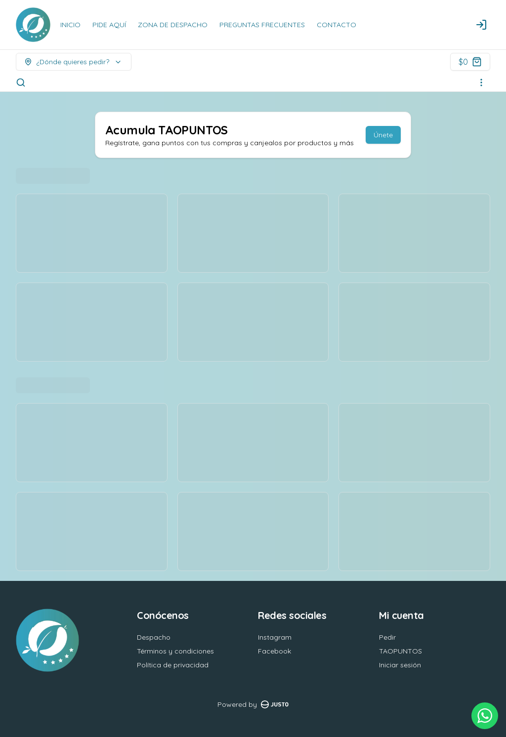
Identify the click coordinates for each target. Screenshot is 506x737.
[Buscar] (21, 82)
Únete (383, 134)
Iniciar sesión (400, 664)
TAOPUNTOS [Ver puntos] (400, 651)
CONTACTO (336, 24)
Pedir (387, 637)
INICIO (70, 24)
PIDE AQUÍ (109, 24)
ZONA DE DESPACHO (173, 24)
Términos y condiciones (175, 651)
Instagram (275, 637)
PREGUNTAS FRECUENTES (262, 24)
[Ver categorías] (481, 82)
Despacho (153, 637)
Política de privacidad (173, 664)
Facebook (274, 651)
